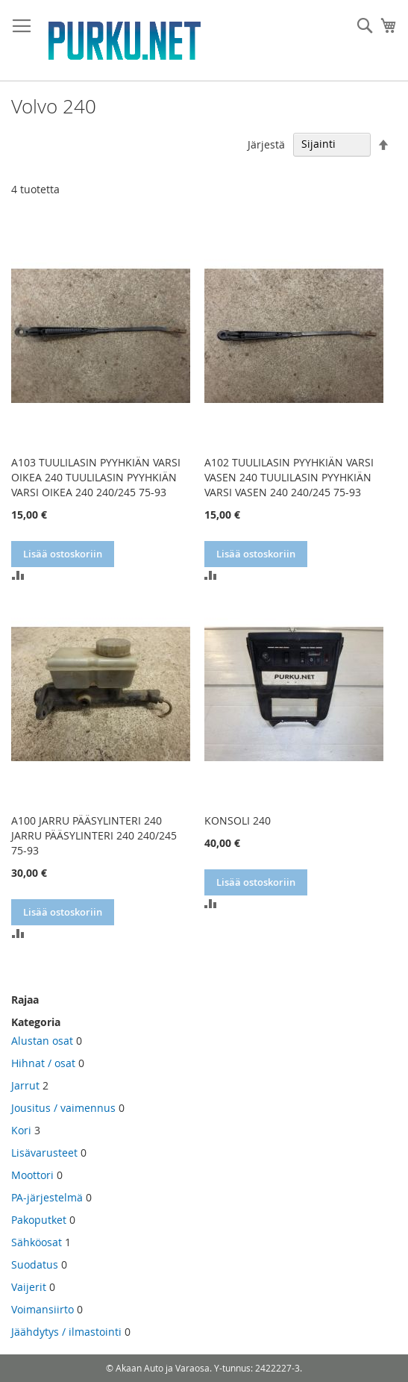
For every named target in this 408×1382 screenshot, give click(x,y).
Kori (21, 1130)
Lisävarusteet (44, 1152)
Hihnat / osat (43, 1063)
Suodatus (34, 1264)
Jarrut (25, 1085)
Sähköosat (36, 1242)
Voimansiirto (42, 1309)
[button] (18, 574)
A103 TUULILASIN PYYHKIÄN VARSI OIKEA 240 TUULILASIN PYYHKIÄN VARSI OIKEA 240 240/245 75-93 (96, 477)
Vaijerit (28, 1287)
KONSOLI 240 (237, 820)
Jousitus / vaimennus (63, 1108)
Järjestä (266, 144)
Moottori (32, 1175)
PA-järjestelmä (47, 1197)
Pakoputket (38, 1220)
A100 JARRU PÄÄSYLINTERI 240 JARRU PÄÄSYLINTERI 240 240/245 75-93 (94, 835)
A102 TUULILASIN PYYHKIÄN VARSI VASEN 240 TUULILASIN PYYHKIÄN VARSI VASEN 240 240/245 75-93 (289, 477)
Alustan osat (42, 1041)
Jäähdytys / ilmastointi (66, 1332)
